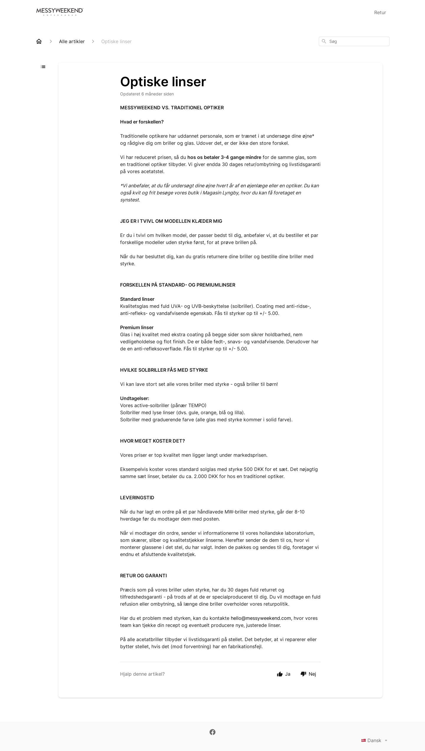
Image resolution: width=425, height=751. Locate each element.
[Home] (38, 41)
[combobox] (354, 41)
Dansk (375, 740)
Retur (380, 12)
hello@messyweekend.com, (261, 618)
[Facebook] (212, 733)
